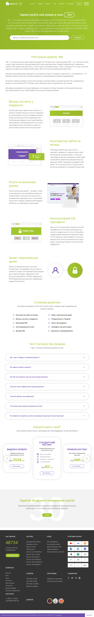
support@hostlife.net (12, 601)
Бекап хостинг (31, 547)
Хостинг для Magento (33, 564)
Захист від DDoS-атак (54, 547)
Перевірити (76, 38)
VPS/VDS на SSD (31, 581)
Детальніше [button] (58, 615)
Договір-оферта (11, 588)
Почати (47, 517)
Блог (7, 575)
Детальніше (16, 467)
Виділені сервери (32, 586)
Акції (7, 578)
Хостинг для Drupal (32, 557)
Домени (47, 4)
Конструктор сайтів (53, 544)
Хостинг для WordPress (34, 552)
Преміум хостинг (32, 544)
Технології (9, 585)
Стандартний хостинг (33, 542)
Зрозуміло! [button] (89, 615)
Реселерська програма (55, 581)
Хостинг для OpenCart (33, 559)
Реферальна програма (54, 579)
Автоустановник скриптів (55, 552)
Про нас (8, 573)
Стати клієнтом (12, 555)
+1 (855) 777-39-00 (12, 598)
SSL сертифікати (52, 542)
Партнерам (70, 4)
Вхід (79, 4)
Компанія (61, 4)
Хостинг (32, 4)
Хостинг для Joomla (33, 554)
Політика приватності (13, 590)
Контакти (9, 580)
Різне (54, 4)
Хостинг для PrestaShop (34, 562)
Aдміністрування (52, 549)
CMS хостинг (30, 549)
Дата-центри (10, 583)
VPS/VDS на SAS (31, 579)
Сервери (40, 4)
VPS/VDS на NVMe (32, 584)
